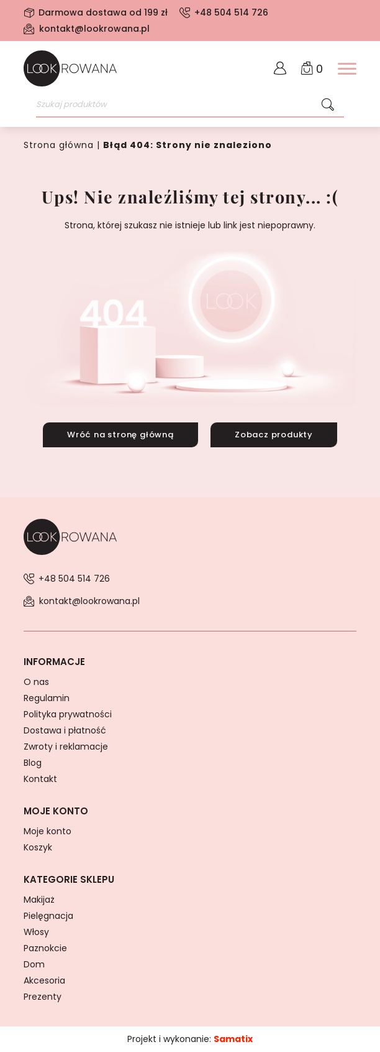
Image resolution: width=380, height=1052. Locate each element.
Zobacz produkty (274, 434)
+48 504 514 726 (231, 12)
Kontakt (40, 779)
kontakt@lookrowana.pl (94, 28)
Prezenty (42, 996)
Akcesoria (44, 980)
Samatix (233, 1039)
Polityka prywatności (68, 714)
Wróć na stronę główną (120, 434)
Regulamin (47, 698)
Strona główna (59, 145)
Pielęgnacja (48, 916)
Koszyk (38, 847)
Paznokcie (45, 948)
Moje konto (47, 831)
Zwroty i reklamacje (66, 746)
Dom (34, 964)
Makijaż (39, 899)
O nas (36, 682)
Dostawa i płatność (65, 730)
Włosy (36, 932)
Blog (33, 762)
